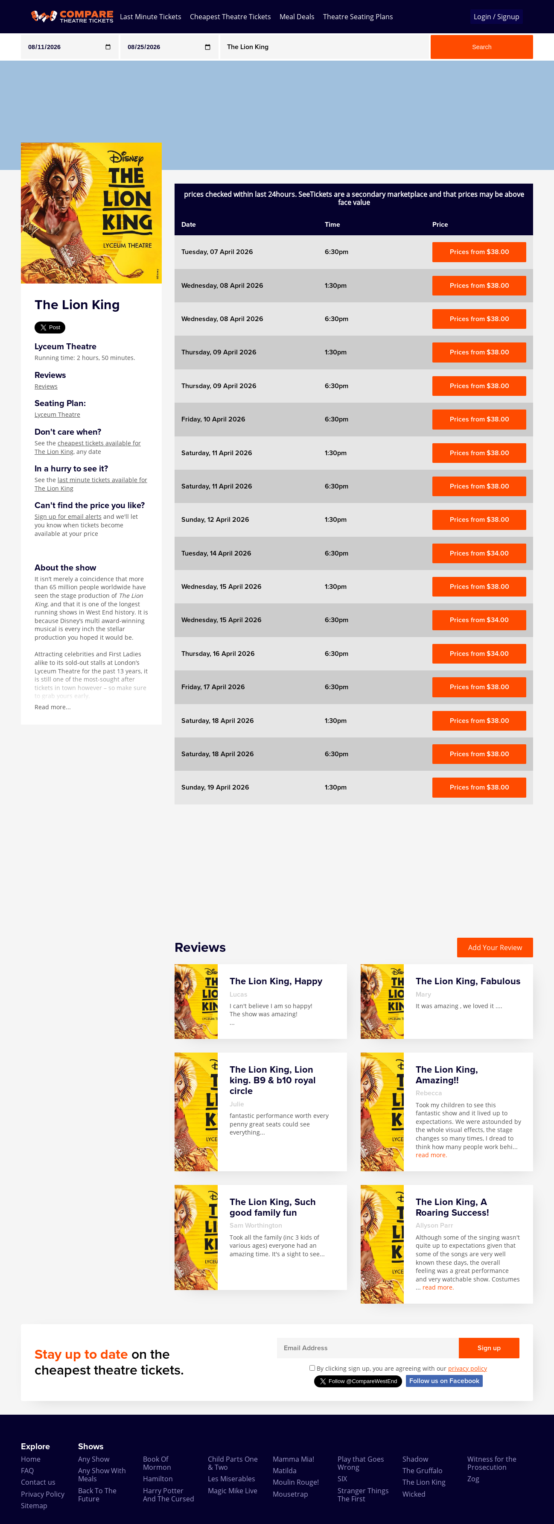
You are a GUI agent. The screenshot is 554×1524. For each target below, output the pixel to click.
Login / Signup (496, 16)
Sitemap (34, 1505)
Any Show (93, 1459)
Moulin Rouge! (296, 1482)
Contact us (38, 1482)
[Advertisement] (354, 864)
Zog (473, 1478)
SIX (342, 1478)
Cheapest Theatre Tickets (230, 16)
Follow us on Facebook (444, 1381)
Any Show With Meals (102, 1474)
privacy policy (467, 1368)
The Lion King (424, 1482)
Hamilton (158, 1478)
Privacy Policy (42, 1494)
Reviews (46, 386)
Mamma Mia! (293, 1459)
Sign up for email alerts (68, 516)
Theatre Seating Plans (358, 16)
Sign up (489, 1348)
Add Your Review (495, 947)
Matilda (285, 1470)
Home (31, 1459)
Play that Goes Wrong (361, 1463)
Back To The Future (97, 1495)
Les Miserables (231, 1478)
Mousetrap (290, 1494)
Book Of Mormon (157, 1463)
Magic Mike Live (232, 1490)
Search (482, 47)
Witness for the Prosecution (491, 1463)
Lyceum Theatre (57, 414)
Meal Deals (297, 16)
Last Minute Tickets (150, 16)
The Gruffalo (422, 1470)
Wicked (414, 1494)
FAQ (27, 1470)
